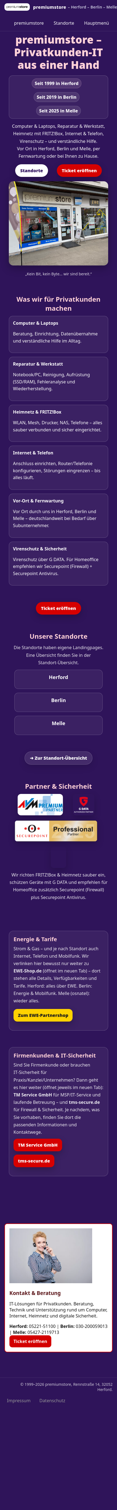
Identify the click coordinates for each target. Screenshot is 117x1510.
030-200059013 (92, 1326)
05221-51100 (42, 1326)
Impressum (19, 1401)
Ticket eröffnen (79, 171)
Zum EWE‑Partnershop (43, 1015)
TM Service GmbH (38, 1145)
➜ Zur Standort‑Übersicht (58, 758)
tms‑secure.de (34, 1161)
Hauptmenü (96, 23)
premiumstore (29, 23)
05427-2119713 (43, 1332)
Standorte (64, 23)
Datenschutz (52, 1401)
